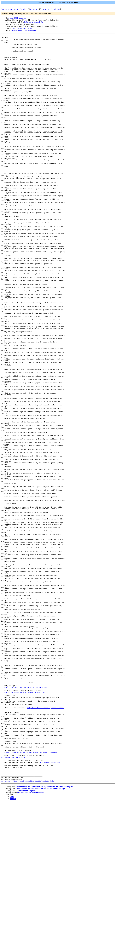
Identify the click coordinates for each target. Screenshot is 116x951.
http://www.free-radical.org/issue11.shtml (45, 843)
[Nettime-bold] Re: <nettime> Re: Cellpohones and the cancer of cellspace (44, 936)
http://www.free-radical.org (13, 902)
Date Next (14, 9)
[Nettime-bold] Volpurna (26, 940)
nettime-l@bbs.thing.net (17, 18)
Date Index (45, 9)
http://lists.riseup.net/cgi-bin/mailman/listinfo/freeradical (30, 896)
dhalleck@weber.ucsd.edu (33, 22)
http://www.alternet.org (50, 908)
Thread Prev (23, 9)
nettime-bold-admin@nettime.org (23, 30)
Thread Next (34, 9)
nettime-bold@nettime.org (22, 28)
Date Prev (5, 9)
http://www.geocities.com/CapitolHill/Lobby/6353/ (25, 818)
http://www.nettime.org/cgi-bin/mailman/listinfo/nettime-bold (27, 930)
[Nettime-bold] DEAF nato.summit (30, 942)
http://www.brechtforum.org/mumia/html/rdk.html (24, 824)
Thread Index (55, 9)
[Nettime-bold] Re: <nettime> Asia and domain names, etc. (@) (40, 938)
